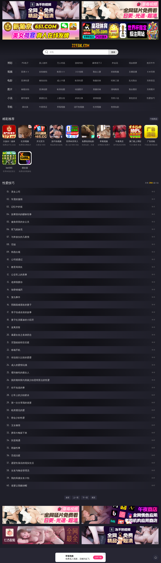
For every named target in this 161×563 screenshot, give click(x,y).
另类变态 (151, 80)
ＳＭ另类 (151, 71)
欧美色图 (61, 89)
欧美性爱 (79, 80)
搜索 (113, 52)
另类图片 (151, 89)
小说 (9, 98)
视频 (9, 71)
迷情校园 (97, 98)
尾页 (93, 497)
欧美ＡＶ (61, 71)
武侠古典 (79, 98)
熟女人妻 (97, 71)
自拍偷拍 (43, 71)
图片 (9, 89)
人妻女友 (61, 98)
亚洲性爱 (25, 80)
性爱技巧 (151, 98)
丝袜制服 (115, 71)
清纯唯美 (115, 89)
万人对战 (61, 63)
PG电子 (25, 63)
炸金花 (115, 63)
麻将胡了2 (97, 63)
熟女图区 (133, 89)
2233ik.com (80, 45)
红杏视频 (97, 106)
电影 (9, 80)
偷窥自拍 (25, 89)
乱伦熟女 (133, 80)
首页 (67, 497)
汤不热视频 (79, 106)
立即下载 (98, 557)
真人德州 (43, 63)
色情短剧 (115, 106)
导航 (9, 107)
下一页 (85, 497)
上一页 (75, 497)
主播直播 (133, 71)
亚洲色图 (43, 89)
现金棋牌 (133, 63)
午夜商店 (43, 106)
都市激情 (25, 98)
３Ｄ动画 (79, 71)
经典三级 (115, 80)
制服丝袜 (97, 80)
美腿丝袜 (97, 89)
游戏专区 (79, 63)
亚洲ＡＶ (25, 71)
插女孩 (25, 106)
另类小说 (115, 98)
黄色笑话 (133, 98)
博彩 (9, 63)
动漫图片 (79, 89)
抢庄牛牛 (151, 63)
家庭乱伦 (43, 98)
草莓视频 (61, 106)
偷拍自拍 (43, 80)
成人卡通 (61, 80)
